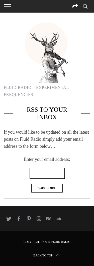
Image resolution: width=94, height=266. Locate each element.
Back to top (47, 255)
